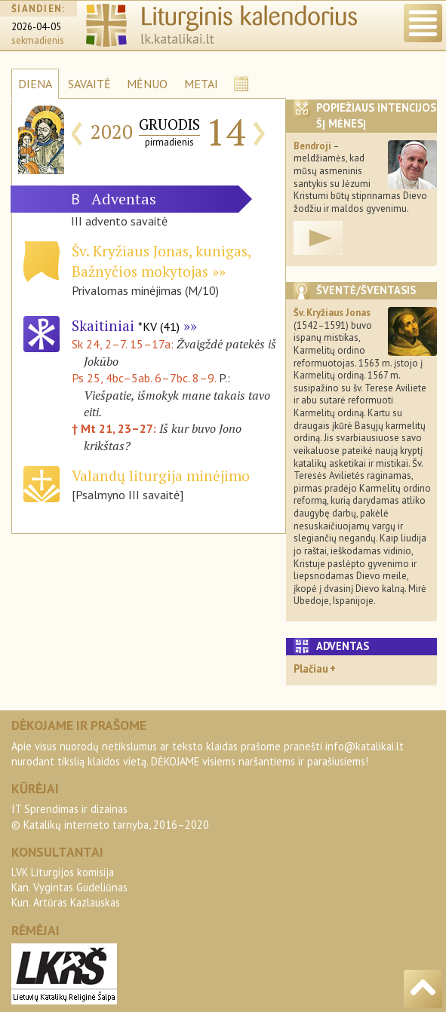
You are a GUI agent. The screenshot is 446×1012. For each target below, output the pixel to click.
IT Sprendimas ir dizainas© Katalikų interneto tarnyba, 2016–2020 (110, 816)
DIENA (35, 83)
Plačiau (311, 668)
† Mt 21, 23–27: (115, 428)
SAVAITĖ (89, 83)
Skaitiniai (126, 325)
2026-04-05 (36, 26)
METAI (201, 83)
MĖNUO (147, 83)
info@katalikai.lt (364, 746)
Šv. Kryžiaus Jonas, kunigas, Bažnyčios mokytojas (161, 261)
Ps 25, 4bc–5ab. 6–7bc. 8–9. (144, 377)
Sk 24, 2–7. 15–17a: (124, 343)
